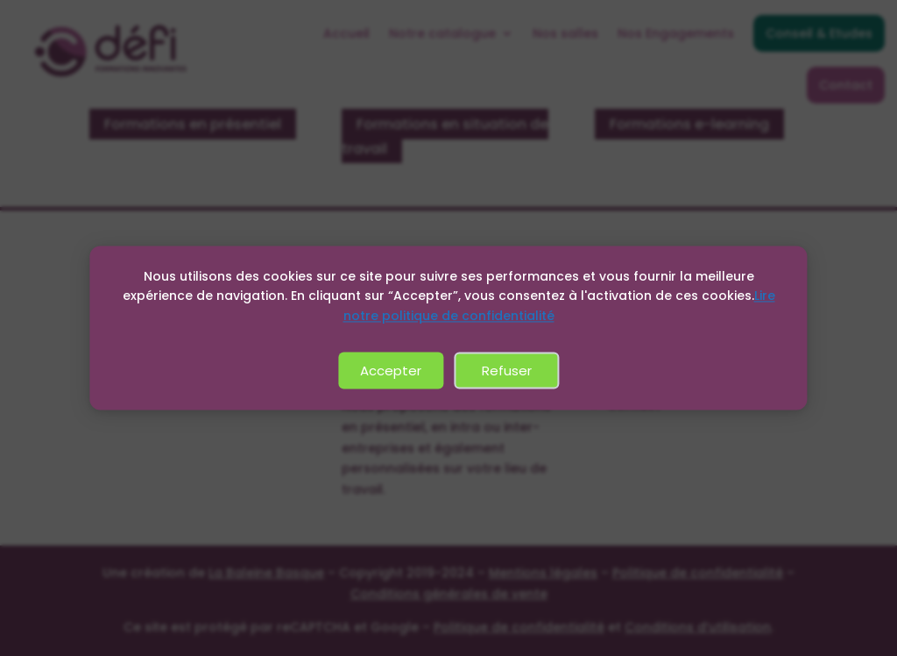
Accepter (390, 370)
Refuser (507, 370)
